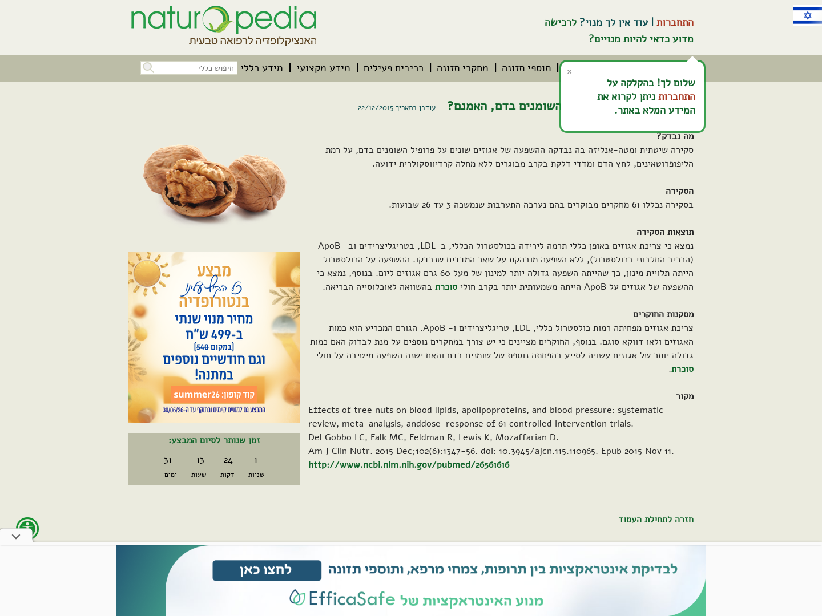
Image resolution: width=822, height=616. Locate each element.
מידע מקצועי (323, 68)
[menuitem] (526, 67)
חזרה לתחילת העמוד (656, 519)
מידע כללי (261, 68)
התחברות (675, 22)
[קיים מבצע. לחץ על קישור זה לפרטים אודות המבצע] (214, 337)
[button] (147, 66)
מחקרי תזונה (463, 68)
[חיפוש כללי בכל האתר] (188, 68)
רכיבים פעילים (394, 68)
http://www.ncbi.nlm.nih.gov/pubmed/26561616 (408, 465)
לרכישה (561, 22)
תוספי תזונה (526, 68)
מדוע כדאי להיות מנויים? (641, 39)
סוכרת (446, 287)
